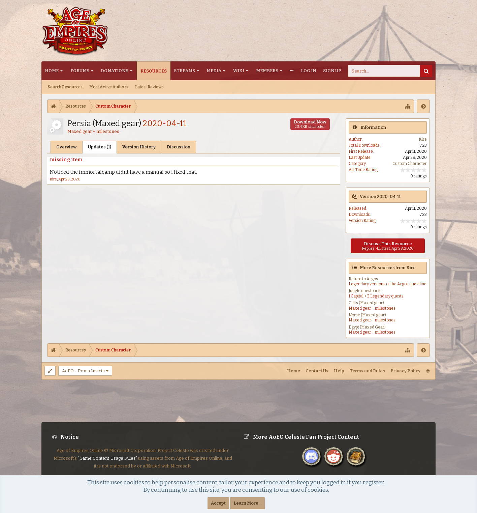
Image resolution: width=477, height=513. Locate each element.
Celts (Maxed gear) (366, 303)
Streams (184, 70)
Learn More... (247, 503)
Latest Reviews (149, 87)
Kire (53, 179)
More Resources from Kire (388, 267)
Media (213, 70)
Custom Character (409, 163)
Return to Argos (363, 279)
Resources (153, 71)
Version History (139, 146)
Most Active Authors (108, 87)
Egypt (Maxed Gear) (367, 327)
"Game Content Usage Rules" (107, 463)
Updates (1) (99, 146)
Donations (114, 70)
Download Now (310, 124)
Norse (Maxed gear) (367, 315)
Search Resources (65, 87)
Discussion (178, 146)
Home (52, 70)
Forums (79, 70)
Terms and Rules (367, 370)
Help (339, 370)
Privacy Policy (405, 370)
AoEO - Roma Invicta (83, 370)
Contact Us (317, 370)
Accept (218, 503)
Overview (66, 146)
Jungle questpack (365, 290)
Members (267, 70)
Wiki (238, 70)
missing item (66, 160)
